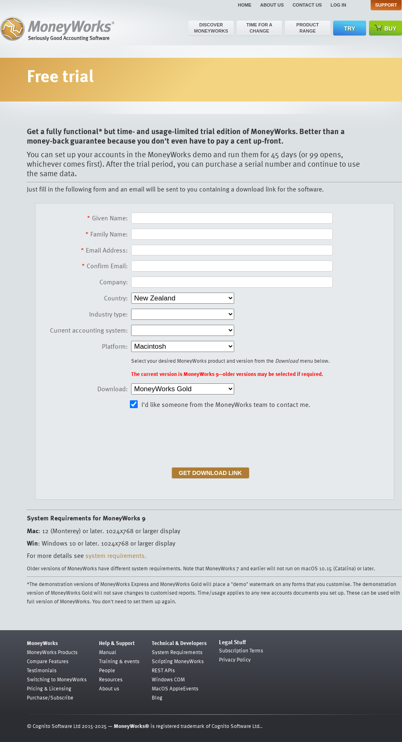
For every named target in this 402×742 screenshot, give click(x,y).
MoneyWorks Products (52, 652)
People (107, 670)
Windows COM (168, 679)
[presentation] (195, 440)
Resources (110, 679)
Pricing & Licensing (49, 688)
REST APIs (163, 670)
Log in (338, 4)
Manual (107, 652)
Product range (307, 27)
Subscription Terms (241, 650)
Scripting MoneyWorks (178, 661)
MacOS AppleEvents (175, 688)
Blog (157, 697)
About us (272, 4)
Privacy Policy (235, 659)
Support (386, 4)
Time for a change (259, 27)
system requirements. (116, 555)
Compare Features (47, 661)
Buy (385, 28)
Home (245, 4)
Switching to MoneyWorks (57, 679)
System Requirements (177, 652)
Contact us (307, 4)
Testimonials (41, 670)
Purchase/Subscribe (50, 697)
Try (349, 28)
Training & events (119, 661)
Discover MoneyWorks (211, 27)
